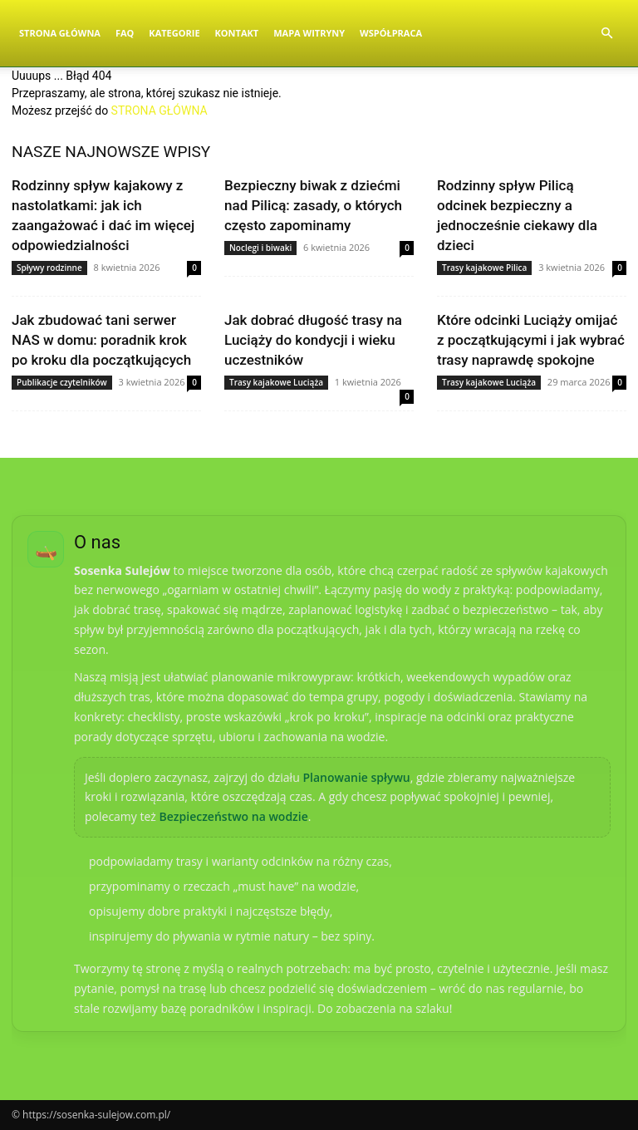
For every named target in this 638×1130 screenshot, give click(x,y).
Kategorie (174, 33)
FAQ (124, 33)
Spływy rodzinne (49, 267)
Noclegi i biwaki (260, 247)
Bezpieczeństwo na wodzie (234, 816)
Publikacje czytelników (62, 382)
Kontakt (237, 33)
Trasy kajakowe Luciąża (276, 382)
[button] (606, 34)
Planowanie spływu (356, 777)
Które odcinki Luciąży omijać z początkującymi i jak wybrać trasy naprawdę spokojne (531, 340)
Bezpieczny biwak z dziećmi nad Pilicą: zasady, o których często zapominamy (313, 205)
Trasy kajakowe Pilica (484, 267)
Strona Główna (60, 33)
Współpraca (391, 33)
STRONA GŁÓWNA (159, 110)
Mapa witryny (309, 33)
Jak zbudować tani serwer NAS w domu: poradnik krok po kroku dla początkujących (101, 340)
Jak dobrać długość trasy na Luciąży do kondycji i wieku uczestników (313, 340)
